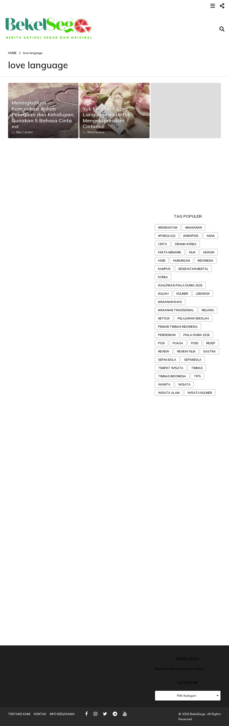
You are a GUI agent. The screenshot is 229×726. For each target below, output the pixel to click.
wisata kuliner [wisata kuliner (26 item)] (199, 392)
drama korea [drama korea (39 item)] (186, 244)
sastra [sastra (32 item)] (209, 351)
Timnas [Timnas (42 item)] (197, 368)
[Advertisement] (188, 177)
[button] (212, 5)
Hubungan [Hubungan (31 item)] (181, 260)
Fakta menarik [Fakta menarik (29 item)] (169, 252)
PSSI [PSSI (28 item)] (161, 343)
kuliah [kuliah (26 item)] (163, 293)
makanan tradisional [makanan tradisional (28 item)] (176, 310)
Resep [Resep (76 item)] (210, 343)
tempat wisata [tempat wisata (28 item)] (170, 368)
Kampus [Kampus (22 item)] (164, 269)
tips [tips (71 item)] (197, 376)
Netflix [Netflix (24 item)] (164, 318)
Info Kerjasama (62, 714)
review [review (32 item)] (163, 351)
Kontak (40, 714)
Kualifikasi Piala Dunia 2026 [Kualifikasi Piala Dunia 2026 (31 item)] (180, 285)
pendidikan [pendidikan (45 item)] (167, 335)
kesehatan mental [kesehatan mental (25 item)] (193, 269)
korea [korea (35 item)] (163, 277)
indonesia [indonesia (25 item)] (205, 260)
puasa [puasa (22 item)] (178, 343)
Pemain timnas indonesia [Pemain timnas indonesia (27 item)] (178, 326)
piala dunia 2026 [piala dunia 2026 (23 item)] (196, 335)
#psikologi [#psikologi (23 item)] (166, 236)
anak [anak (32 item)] (210, 236)
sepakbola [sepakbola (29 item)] (192, 359)
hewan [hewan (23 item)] (208, 252)
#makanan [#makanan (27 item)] (193, 227)
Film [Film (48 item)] (192, 252)
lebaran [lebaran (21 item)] (203, 293)
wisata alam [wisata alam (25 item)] (169, 392)
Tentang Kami (19, 714)
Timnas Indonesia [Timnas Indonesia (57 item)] (172, 376)
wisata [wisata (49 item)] (184, 384)
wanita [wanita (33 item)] (164, 384)
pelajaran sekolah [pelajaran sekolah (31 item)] (193, 318)
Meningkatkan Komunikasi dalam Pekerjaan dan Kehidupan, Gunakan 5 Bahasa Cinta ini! (43, 114)
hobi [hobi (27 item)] (161, 260)
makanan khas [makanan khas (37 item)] (170, 302)
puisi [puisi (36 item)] (194, 343)
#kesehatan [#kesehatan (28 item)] (167, 227)
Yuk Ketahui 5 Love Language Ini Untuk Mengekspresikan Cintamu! (106, 117)
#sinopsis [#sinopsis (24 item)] (191, 236)
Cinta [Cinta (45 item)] (162, 244)
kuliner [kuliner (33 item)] (182, 293)
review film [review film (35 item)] (186, 351)
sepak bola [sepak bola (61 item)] (167, 359)
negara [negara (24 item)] (208, 310)
